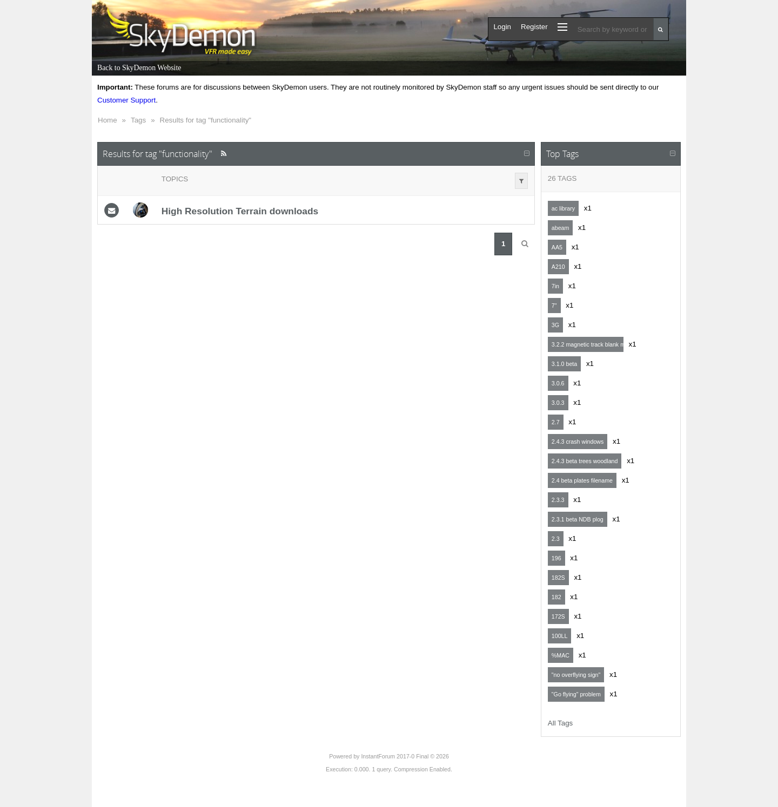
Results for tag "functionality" (205, 120)
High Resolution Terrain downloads (240, 211)
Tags (138, 120)
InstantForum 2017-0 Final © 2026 (404, 756)
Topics (175, 179)
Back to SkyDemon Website (139, 68)
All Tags (560, 723)
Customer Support (126, 100)
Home (107, 120)
